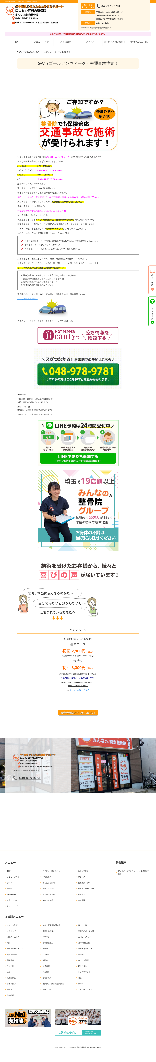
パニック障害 (83, 970)
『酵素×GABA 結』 (139, 42)
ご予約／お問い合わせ (114, 42)
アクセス (90, 42)
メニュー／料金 (41, 42)
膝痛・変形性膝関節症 (51, 935)
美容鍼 (9, 898)
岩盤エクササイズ (50, 898)
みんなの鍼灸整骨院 (27, 299)
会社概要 (81, 910)
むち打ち (46, 964)
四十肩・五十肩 (13, 946)
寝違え (9, 999)
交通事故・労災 (84, 892)
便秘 (80, 987)
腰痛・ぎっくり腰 (85, 958)
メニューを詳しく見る (79, 699)
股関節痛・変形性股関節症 (53, 993)
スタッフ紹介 (83, 880)
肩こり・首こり (84, 935)
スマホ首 (46, 946)
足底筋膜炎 (11, 987)
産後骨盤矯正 (48, 952)
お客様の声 (65, 42)
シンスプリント (84, 981)
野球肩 (80, 993)
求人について (12, 910)
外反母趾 (46, 981)
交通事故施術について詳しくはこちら (78, 722)
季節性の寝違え (49, 940)
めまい (9, 981)
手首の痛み (11, 993)
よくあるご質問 (49, 892)
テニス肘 (10, 976)
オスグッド (11, 940)
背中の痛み (82, 976)
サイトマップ (12, 915)
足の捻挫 (10, 1005)
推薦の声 (81, 904)
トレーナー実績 (49, 904)
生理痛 (45, 958)
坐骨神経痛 (47, 987)
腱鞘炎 (45, 970)
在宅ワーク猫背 (84, 946)
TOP (17, 42)
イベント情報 (48, 910)
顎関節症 (10, 970)
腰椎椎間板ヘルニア (15, 958)
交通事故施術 (28, 52)
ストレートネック (85, 999)
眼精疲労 (81, 964)
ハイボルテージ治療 (86, 898)
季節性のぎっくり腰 (86, 940)
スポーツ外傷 (12, 935)
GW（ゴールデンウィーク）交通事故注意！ (133, 881)
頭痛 (8, 952)
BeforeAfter (11, 904)
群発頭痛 (46, 976)
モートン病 (47, 999)
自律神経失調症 (84, 952)
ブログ (9, 892)
